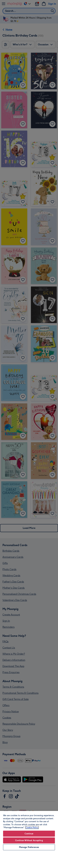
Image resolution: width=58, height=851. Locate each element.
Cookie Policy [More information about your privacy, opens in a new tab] (32, 827)
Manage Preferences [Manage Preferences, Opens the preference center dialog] (29, 847)
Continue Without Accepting (29, 840)
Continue (29, 833)
